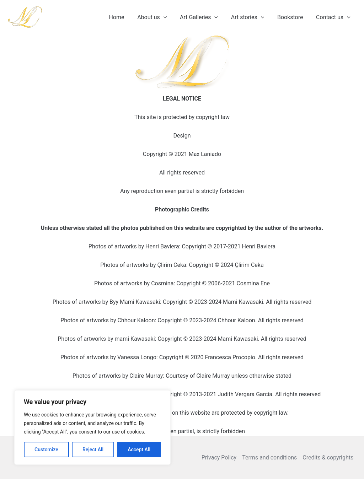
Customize (46, 449)
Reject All (92, 449)
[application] (171, 17)
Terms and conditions (269, 457)
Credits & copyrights (328, 457)
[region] (92, 427)
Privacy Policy (219, 457)
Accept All (139, 449)
